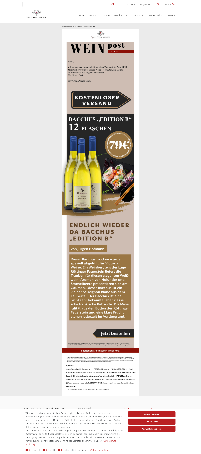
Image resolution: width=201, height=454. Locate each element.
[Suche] (112, 4)
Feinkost (92, 15)
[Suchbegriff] (65, 4)
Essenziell (35, 449)
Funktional (82, 449)
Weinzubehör (156, 15)
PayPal (66, 449)
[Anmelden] (132, 4)
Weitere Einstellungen (100, 449)
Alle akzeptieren (151, 414)
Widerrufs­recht (85, 408)
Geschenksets (121, 15)
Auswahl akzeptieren (152, 429)
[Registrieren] (145, 4)
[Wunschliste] (156, 4)
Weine (80, 15)
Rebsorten (138, 15)
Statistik (51, 449)
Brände (106, 15)
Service (171, 15)
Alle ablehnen (151, 421)
